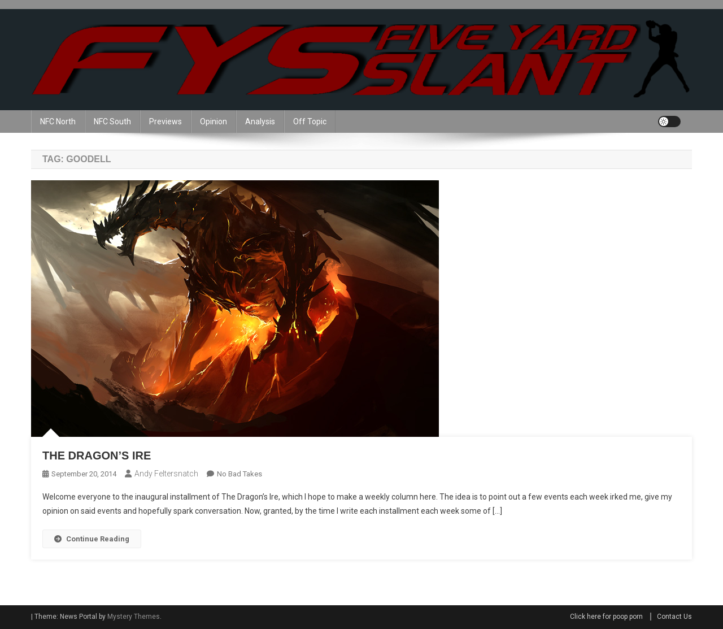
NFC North (58, 121)
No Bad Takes (239, 474)
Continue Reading (91, 539)
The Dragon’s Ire (96, 455)
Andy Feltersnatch (166, 473)
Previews (165, 121)
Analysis (260, 121)
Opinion (213, 121)
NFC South (112, 121)
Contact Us (674, 617)
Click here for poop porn (606, 617)
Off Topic (309, 121)
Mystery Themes (133, 617)
